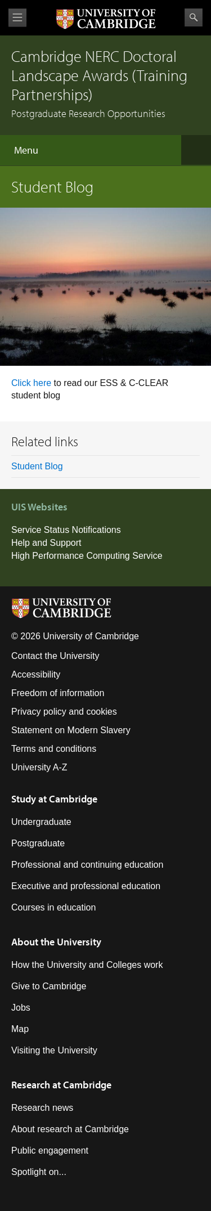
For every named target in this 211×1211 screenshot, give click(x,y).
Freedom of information (57, 693)
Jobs (20, 1007)
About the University (56, 941)
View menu (17, 17)
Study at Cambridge (54, 798)
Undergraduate (41, 822)
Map (20, 1029)
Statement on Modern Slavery (71, 730)
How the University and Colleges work (87, 965)
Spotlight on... (38, 1172)
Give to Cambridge (48, 986)
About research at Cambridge (70, 1129)
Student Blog (37, 466)
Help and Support (46, 543)
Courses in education (53, 907)
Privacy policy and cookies (64, 711)
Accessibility (35, 674)
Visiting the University (54, 1050)
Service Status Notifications (66, 530)
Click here (32, 383)
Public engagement (49, 1150)
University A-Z (39, 767)
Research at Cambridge (61, 1084)
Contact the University (55, 656)
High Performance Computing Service (87, 555)
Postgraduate (38, 843)
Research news (42, 1108)
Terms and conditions (53, 748)
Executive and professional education (85, 886)
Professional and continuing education (87, 864)
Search (194, 17)
